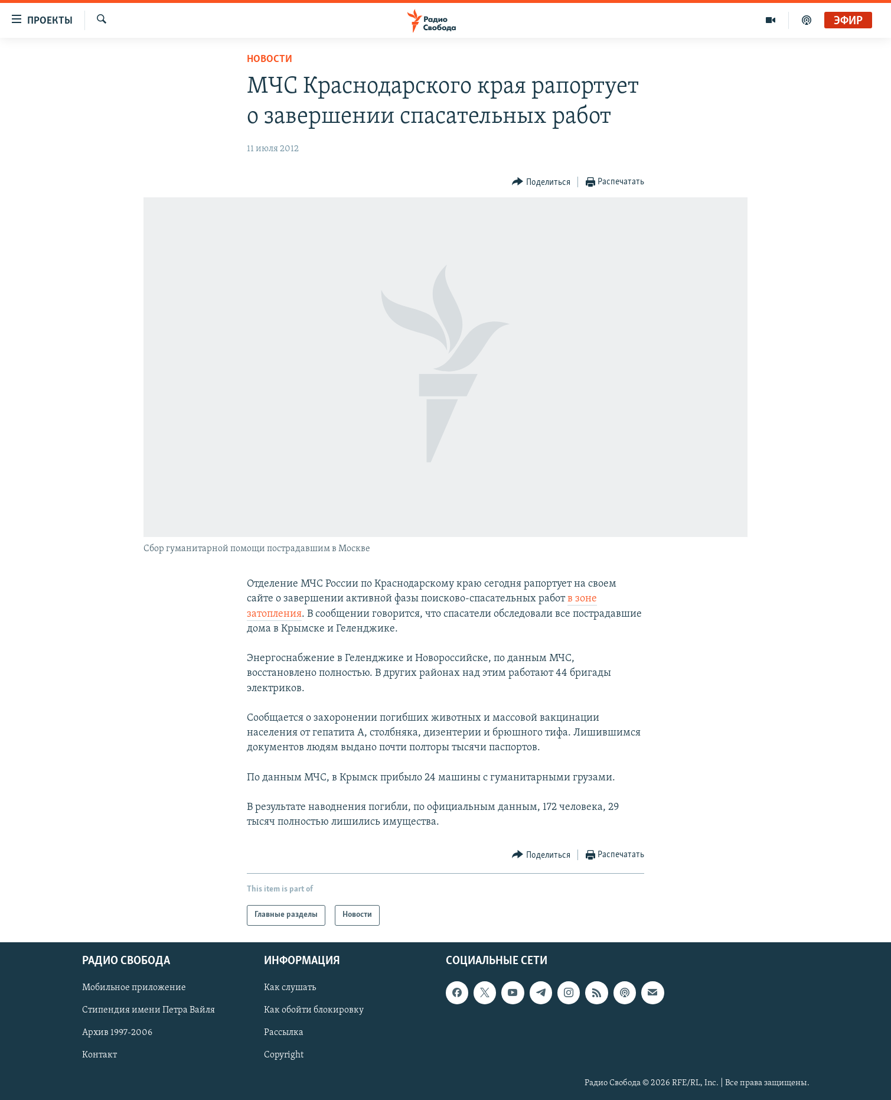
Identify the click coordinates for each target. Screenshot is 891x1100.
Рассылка (283, 1032)
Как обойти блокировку (314, 1010)
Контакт (99, 1055)
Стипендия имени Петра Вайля (148, 1010)
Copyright (283, 1055)
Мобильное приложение (134, 987)
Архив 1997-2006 (117, 1032)
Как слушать (290, 987)
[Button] (541, 182)
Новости (269, 59)
